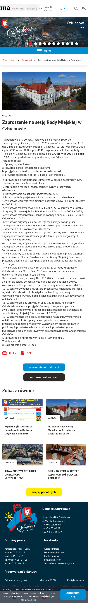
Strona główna (9, 60)
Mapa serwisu (50, 586)
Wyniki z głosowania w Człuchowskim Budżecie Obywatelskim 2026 (19, 430)
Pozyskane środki (52, 559)
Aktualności (27, 60)
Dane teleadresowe (54, 552)
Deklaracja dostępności (16, 580)
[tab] (31, 43)
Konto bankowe (52, 556)
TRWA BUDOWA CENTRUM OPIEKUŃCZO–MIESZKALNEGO (20, 474)
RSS (84, 8)
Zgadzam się (73, 595)
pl (63, 9)
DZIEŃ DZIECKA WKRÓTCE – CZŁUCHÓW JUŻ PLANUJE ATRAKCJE (64, 474)
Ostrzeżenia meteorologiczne (59, 563)
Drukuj (13, 353)
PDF (29, 353)
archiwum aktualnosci (44, 377)
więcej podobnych (44, 492)
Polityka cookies (75, 580)
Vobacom (82, 586)
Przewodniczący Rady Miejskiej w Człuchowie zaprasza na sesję (62, 430)
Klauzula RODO (48, 580)
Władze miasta (51, 548)
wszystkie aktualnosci (44, 367)
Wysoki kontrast (46, 9)
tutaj (47, 594)
